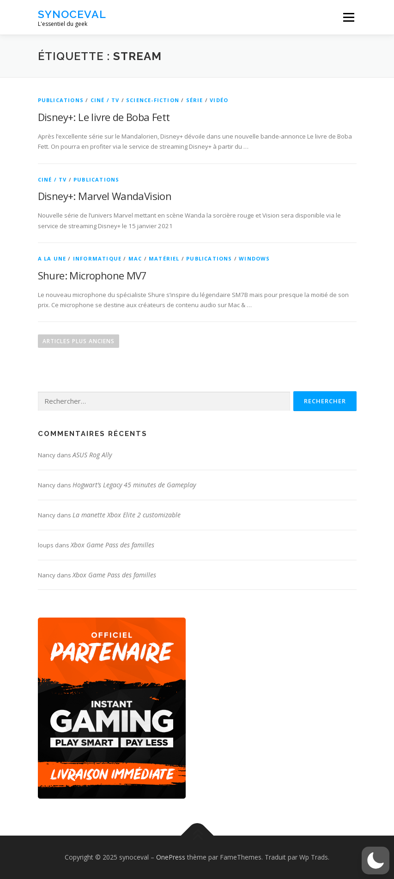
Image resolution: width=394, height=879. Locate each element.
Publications (61, 100)
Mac (135, 258)
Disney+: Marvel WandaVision (105, 196)
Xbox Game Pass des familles (112, 544)
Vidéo (219, 100)
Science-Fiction (152, 100)
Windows (254, 258)
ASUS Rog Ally (92, 454)
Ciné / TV (105, 100)
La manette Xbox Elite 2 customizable (127, 514)
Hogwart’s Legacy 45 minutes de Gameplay (134, 484)
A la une (52, 258)
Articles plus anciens (78, 341)
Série (194, 100)
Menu (348, 17)
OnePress (170, 857)
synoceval (72, 14)
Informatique (97, 258)
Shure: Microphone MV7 (92, 275)
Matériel (164, 258)
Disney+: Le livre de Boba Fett (104, 117)
